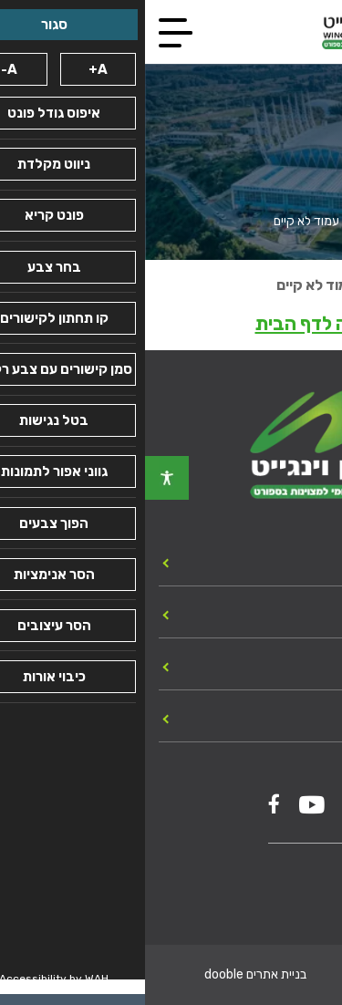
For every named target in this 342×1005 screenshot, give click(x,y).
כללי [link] (312, 614)
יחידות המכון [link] (283, 562)
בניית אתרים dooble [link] (110, 974)
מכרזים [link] (303, 666)
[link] (22, 478)
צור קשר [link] (298, 718)
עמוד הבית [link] (301, 221)
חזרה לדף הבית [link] (171, 323)
